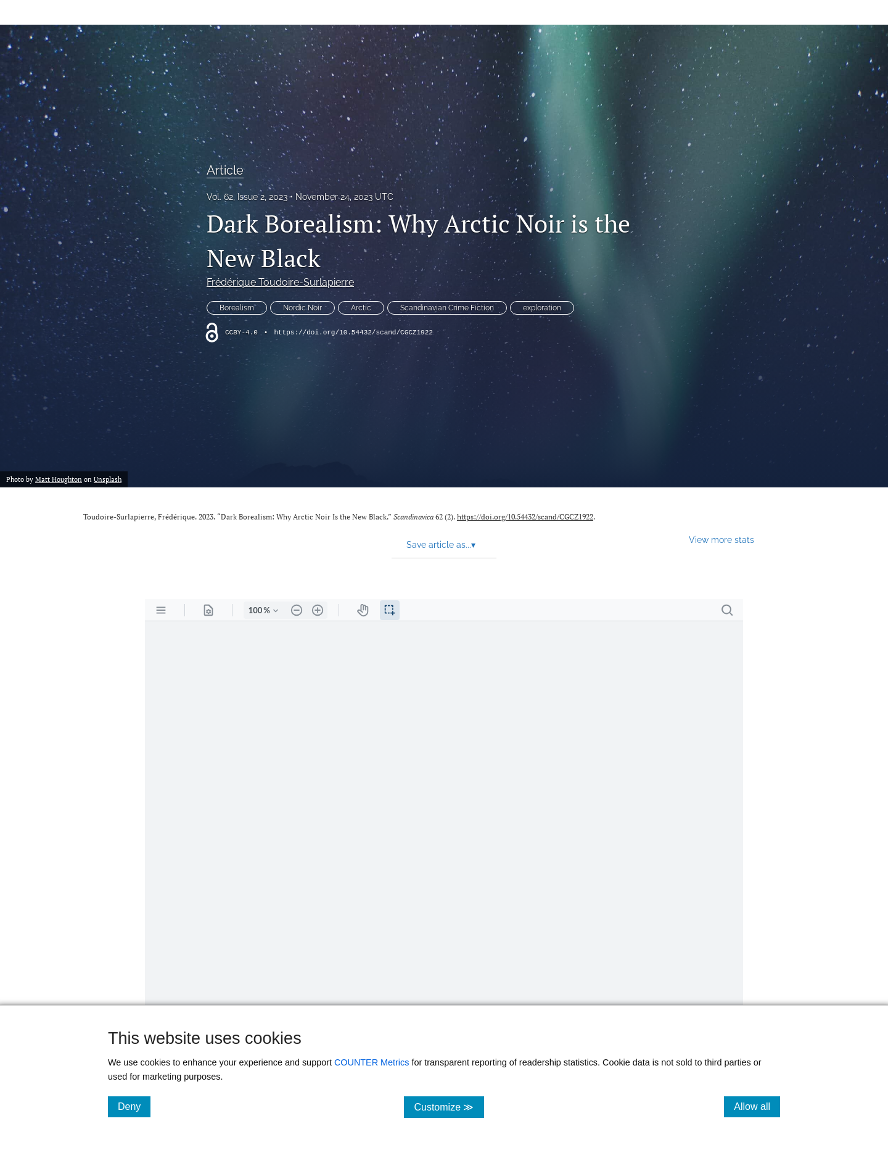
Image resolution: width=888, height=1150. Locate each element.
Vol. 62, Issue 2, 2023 (247, 197)
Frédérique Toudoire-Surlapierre (280, 282)
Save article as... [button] (440, 545)
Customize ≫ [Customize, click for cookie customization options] (448, 1106)
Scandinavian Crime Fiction (447, 308)
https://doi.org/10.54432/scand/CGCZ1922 (353, 332)
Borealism (237, 308)
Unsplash (107, 479)
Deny (134, 1106)
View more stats (721, 539)
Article (225, 170)
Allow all (757, 1106)
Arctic (361, 308)
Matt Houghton (58, 479)
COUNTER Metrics (371, 1062)
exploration (542, 308)
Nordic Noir (302, 308)
